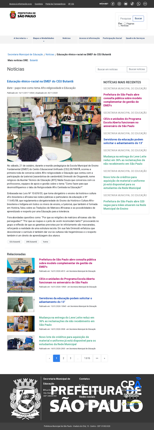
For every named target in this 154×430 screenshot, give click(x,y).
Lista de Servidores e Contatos (95, 390)
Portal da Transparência (55, 4)
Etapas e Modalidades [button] (43, 39)
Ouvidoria (39, 4)
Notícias (125, 26)
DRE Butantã (31, 242)
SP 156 (71, 4)
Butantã (34, 60)
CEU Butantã (14, 242)
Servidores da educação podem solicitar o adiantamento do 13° (123, 141)
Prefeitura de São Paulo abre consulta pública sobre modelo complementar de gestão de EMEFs (122, 100)
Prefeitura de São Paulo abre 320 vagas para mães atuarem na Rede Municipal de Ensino (124, 205)
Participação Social (112, 38)
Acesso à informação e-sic (20, 4)
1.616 (87, 358)
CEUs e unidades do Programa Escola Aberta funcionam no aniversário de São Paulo (122, 122)
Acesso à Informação (89, 38)
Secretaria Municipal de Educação (25, 54)
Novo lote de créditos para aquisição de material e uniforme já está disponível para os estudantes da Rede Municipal (124, 183)
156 (82, 385)
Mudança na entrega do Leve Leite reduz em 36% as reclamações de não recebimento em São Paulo (124, 160)
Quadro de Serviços (135, 38)
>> (97, 358)
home (45, 242)
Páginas (130, 24)
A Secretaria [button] (21, 38)
